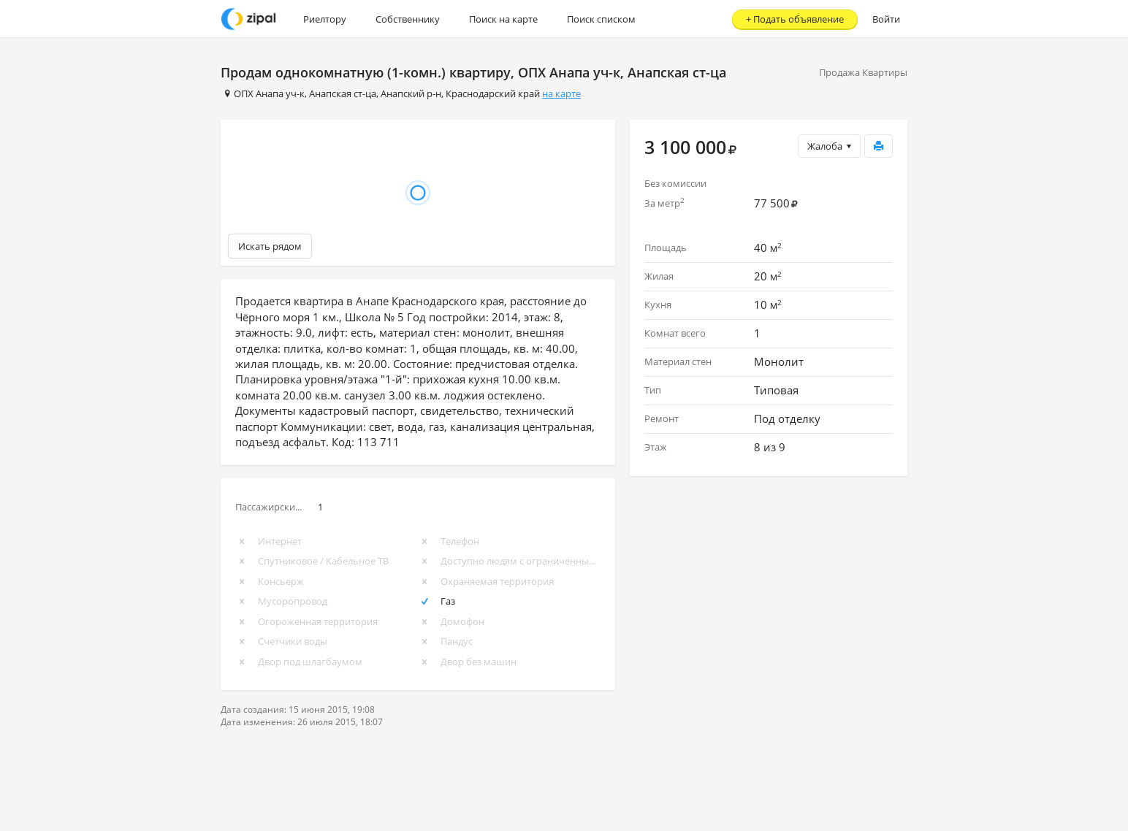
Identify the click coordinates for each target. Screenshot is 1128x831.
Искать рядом (270, 246)
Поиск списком (601, 19)
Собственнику (408, 19)
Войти (886, 19)
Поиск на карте (503, 19)
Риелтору (324, 19)
